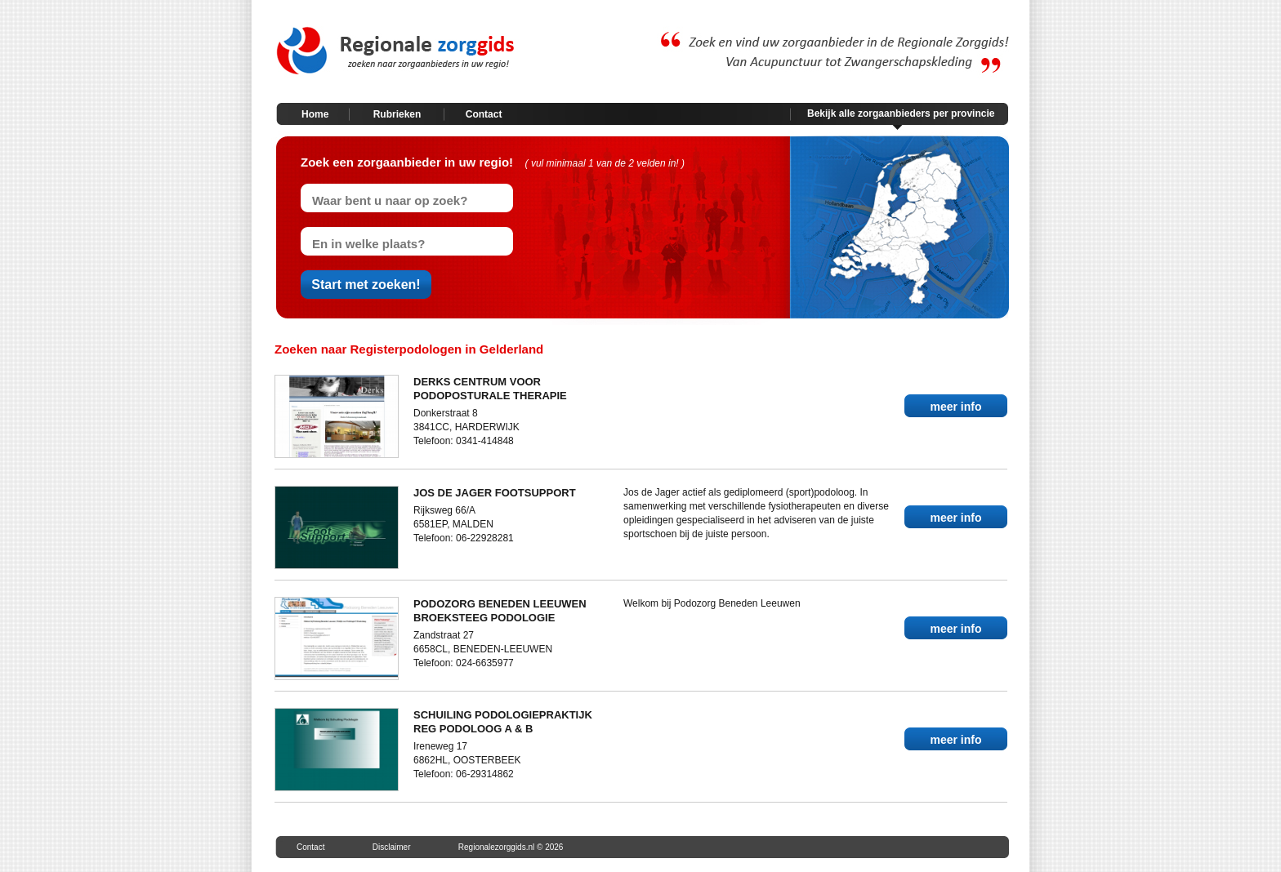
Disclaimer (392, 847)
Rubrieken (397, 114)
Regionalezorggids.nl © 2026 (511, 847)
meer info (955, 406)
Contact (484, 114)
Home (314, 114)
